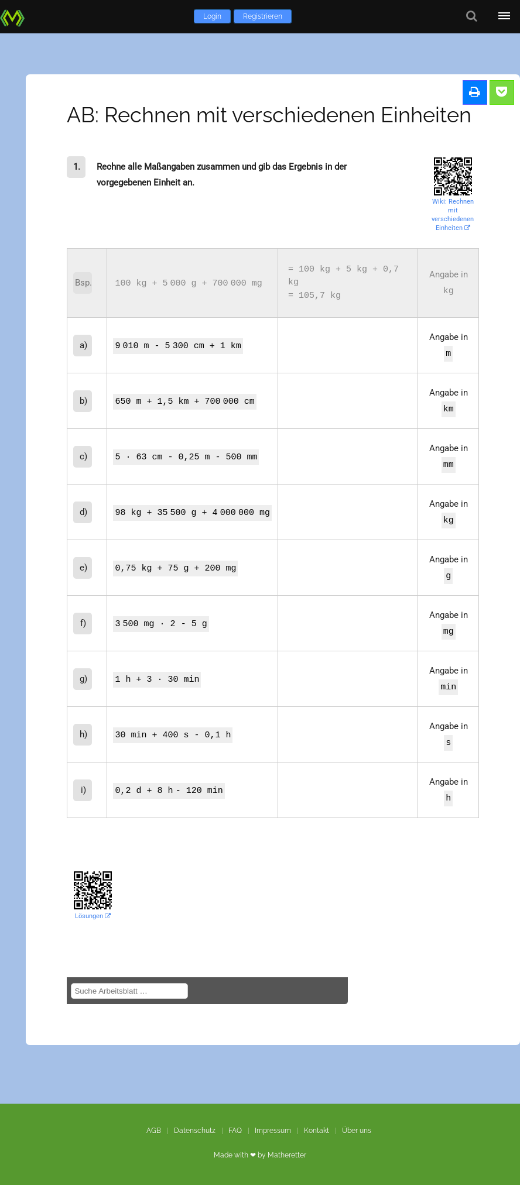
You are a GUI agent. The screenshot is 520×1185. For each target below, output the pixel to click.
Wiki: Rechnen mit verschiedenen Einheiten (453, 215)
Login (212, 16)
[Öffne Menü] (504, 16)
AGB (153, 1130)
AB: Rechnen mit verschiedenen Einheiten (269, 114)
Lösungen (93, 916)
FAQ (235, 1130)
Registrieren (262, 16)
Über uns (356, 1130)
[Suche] (472, 16)
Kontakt (316, 1130)
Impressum (273, 1130)
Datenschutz (194, 1130)
